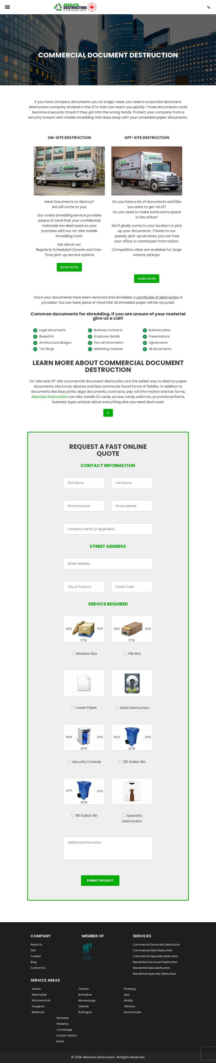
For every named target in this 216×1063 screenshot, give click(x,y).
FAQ (33, 950)
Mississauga (87, 1000)
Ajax (127, 994)
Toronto (83, 989)
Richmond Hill (41, 1000)
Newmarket (39, 994)
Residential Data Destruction (151, 968)
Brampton (85, 994)
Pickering (130, 989)
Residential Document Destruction (155, 962)
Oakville (83, 1006)
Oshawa (129, 1006)
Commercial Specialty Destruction (155, 956)
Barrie (60, 1041)
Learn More (69, 267)
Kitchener (63, 1018)
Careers (36, 956)
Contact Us (38, 968)
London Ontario (67, 1035)
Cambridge (64, 1029)
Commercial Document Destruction (156, 944)
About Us (36, 944)
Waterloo (62, 1024)
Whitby (128, 1000)
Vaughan (38, 1006)
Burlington (85, 1012)
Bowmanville (132, 1012)
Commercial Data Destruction (152, 950)
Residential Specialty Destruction (154, 974)
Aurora (36, 989)
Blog (34, 962)
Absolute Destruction (49, 396)
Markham (38, 1012)
